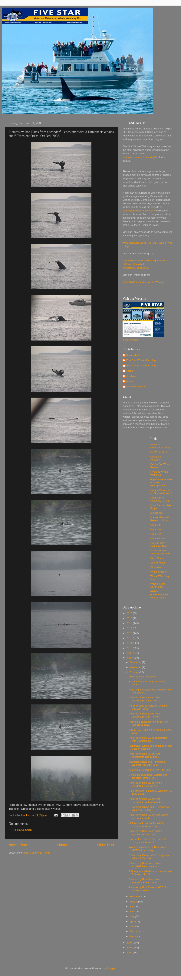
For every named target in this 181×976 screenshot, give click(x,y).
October (134, 672)
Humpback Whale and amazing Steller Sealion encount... (150, 747)
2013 (130, 633)
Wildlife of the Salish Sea (158, 585)
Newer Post (17, 845)
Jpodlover (131, 376)
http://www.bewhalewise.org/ (139, 157)
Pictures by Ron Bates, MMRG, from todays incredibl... (149, 889)
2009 (130, 653)
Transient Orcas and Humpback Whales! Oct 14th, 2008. (147, 763)
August (134, 901)
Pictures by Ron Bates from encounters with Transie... (145, 715)
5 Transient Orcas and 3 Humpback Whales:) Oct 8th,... (149, 808)
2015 (130, 623)
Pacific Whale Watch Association (160, 552)
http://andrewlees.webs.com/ (139, 210)
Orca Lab (155, 529)
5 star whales (133, 355)
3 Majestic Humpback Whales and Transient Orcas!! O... (148, 776)
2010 (130, 648)
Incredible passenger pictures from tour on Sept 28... (148, 723)
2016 (130, 618)
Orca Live (155, 534)
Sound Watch (158, 562)
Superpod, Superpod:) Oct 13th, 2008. (150, 770)
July (132, 906)
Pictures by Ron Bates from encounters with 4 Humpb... (146, 800)
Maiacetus (156, 512)
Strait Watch (157, 567)
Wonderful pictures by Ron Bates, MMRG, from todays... (148, 848)
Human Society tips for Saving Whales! (161, 492)
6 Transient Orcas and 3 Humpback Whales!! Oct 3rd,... (149, 857)
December (136, 662)
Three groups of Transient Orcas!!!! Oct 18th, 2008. (148, 707)
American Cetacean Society (160, 446)
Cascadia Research (155, 458)
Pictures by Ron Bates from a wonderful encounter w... (145, 784)
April (132, 921)
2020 (130, 613)
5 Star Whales (131, 339)
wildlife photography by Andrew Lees (159, 594)
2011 (130, 643)
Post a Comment (22, 829)
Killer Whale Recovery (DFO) (159, 499)
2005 (130, 952)
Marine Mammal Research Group (159, 519)
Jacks (129, 370)
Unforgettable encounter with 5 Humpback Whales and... (146, 824)
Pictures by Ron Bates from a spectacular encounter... (145, 832)
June (133, 911)
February (135, 931)
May (132, 916)
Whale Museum (159, 571)
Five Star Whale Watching (141, 360)
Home (62, 845)
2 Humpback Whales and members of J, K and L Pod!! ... (150, 873)
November (136, 667)
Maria (129, 381)
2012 (130, 638)
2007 (130, 942)
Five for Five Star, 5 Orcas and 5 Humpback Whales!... (147, 841)
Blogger (110, 968)
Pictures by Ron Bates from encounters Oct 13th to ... (144, 755)
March (133, 926)
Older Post (105, 845)
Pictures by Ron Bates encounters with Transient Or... (148, 739)
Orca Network (158, 538)
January (134, 936)
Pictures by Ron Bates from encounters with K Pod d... (145, 699)
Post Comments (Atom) (37, 852)
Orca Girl (155, 524)
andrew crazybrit (135, 386)
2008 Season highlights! (142, 676)
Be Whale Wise (159, 452)
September (136, 896)
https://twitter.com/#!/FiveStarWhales (143, 282)
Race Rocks (157, 558)
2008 (130, 657)
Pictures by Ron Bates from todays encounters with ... (148, 816)
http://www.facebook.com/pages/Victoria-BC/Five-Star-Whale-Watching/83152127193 (146, 264)
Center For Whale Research (160, 466)
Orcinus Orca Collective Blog (158, 544)
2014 (130, 628)
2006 (130, 947)
